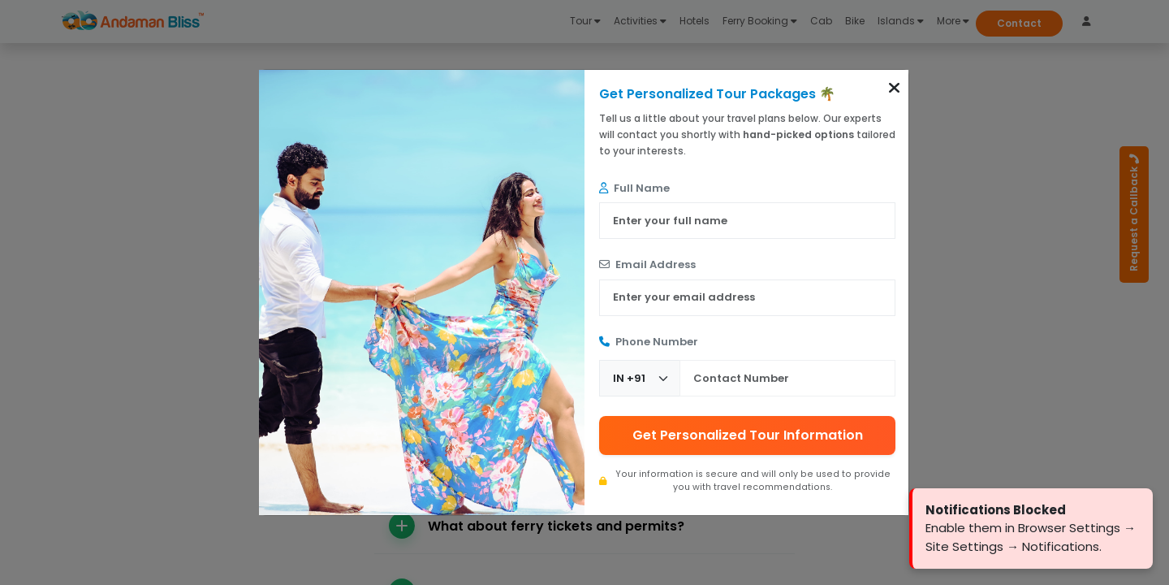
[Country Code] (639, 378)
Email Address (647, 264)
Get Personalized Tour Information (747, 435)
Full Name (634, 188)
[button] (894, 88)
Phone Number (648, 341)
